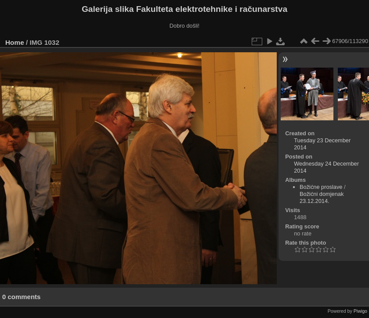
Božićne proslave (321, 187)
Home (14, 42)
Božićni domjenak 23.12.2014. (322, 197)
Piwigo (360, 311)
